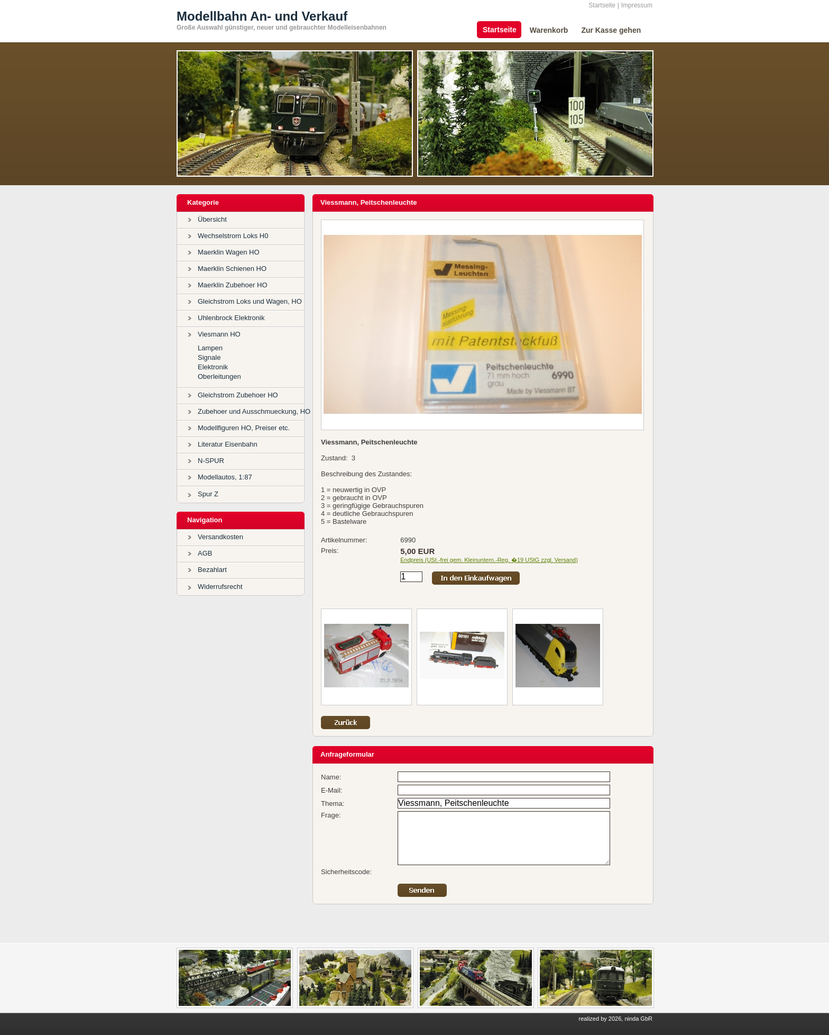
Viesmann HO (219, 334)
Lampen (210, 348)
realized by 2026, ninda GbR (615, 1018)
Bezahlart (212, 570)
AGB (205, 553)
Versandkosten (220, 537)
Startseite (601, 5)
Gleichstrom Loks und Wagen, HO (250, 301)
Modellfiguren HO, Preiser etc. (244, 428)
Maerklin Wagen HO (229, 252)
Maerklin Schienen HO (232, 269)
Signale (209, 357)
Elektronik (213, 367)
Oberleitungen (219, 376)
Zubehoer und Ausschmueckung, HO (254, 411)
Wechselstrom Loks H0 (233, 236)
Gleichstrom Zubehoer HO (238, 395)
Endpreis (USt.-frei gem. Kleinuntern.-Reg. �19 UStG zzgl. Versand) (489, 560)
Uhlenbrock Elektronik (231, 318)
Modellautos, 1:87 (225, 477)
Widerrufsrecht (220, 587)
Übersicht (212, 219)
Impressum (636, 5)
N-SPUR (211, 461)
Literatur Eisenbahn (227, 444)
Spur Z (208, 494)
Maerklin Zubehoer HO (233, 285)
